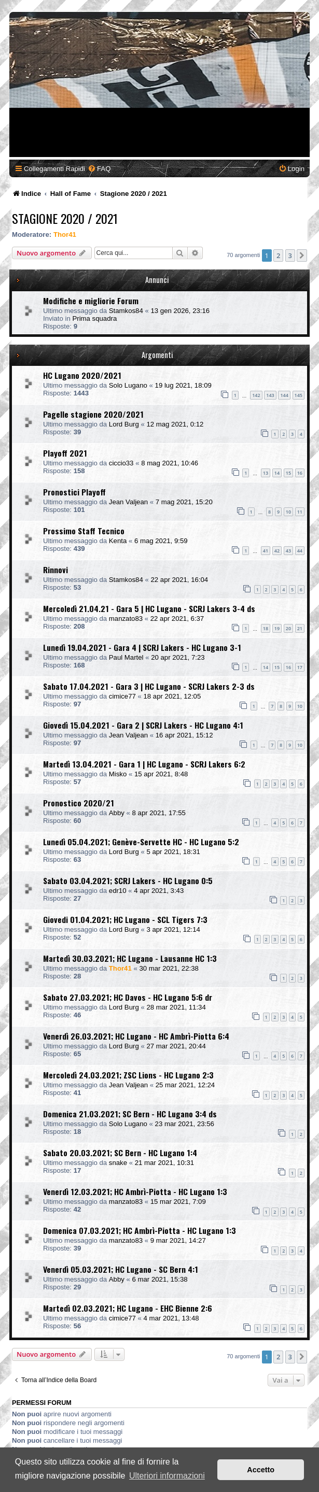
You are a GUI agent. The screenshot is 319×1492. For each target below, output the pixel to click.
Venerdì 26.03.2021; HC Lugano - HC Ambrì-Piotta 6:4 (136, 1036)
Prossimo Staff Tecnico (83, 530)
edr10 (118, 890)
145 (298, 395)
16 (299, 473)
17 (299, 667)
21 (299, 628)
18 (265, 628)
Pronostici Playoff (74, 492)
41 (265, 550)
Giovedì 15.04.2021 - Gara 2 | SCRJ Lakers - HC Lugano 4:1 (143, 725)
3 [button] (290, 255)
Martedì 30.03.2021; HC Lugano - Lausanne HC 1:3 (130, 958)
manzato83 (126, 618)
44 (299, 550)
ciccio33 (121, 463)
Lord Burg (124, 424)
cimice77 (122, 696)
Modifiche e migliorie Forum (90, 300)
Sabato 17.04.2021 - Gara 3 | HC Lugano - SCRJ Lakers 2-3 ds (149, 686)
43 (288, 550)
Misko (118, 774)
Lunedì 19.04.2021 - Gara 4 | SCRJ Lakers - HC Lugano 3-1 (142, 647)
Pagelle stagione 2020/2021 (93, 414)
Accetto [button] (260, 1470)
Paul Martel (126, 657)
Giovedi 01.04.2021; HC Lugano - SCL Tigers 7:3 (125, 919)
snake (118, 1163)
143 (270, 395)
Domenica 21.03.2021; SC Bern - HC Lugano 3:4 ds (130, 1113)
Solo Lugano (128, 385)
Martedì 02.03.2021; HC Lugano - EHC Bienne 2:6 (127, 1308)
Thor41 (64, 234)
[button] (302, 255)
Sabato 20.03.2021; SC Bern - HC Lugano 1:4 (120, 1152)
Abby (116, 813)
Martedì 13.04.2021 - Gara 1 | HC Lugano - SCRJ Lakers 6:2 (144, 764)
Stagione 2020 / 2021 (65, 218)
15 (288, 473)
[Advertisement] (159, 84)
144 (284, 395)
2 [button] (278, 255)
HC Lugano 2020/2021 (82, 375)
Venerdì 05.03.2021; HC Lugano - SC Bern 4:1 (120, 1269)
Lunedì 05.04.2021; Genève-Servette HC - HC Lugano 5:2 (141, 841)
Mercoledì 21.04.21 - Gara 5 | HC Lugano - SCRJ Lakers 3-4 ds (149, 608)
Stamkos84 (126, 311)
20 (288, 628)
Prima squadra (94, 318)
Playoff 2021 (65, 453)
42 (277, 550)
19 (277, 628)
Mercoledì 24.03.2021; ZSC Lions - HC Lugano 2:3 (128, 1075)
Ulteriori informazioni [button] (167, 1475)
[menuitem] (99, 168)
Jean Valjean (128, 502)
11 (299, 511)
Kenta (118, 541)
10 (288, 511)
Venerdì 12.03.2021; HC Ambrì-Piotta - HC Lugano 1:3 (135, 1191)
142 (256, 395)
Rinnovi (55, 569)
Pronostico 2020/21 (78, 803)
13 (265, 473)
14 (277, 473)
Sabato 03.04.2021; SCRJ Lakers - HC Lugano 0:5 (128, 880)
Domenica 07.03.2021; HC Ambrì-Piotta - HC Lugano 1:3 (139, 1230)
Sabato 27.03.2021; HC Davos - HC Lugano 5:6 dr (127, 997)
